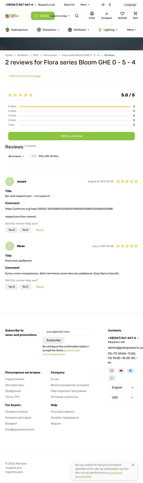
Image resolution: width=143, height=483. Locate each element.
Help (54, 405)
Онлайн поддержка (65, 417)
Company (58, 372)
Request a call (46, 4)
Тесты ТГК (12, 397)
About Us (69, 4)
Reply (40, 230)
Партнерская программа (68, 391)
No (25, 230)
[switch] (33, 156)
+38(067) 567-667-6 (19, 4)
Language (130, 4)
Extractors (46, 30)
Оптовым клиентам (64, 397)
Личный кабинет (63, 411)
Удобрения (13, 391)
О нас (55, 379)
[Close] (133, 465)
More (83, 4)
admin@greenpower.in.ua (123, 347)
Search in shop (58, 16)
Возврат (11, 423)
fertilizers (77, 30)
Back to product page (26, 76)
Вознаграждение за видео (70, 385)
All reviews (14, 156)
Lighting (106, 30)
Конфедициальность (20, 429)
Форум (56, 423)
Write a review (71, 136)
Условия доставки (18, 417)
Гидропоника (14, 379)
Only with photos (48, 156)
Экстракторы (14, 385)
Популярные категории (22, 372)
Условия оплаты (16, 411)
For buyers (13, 405)
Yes (11, 230)
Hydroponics (16, 30)
